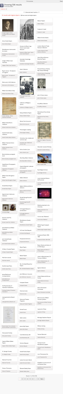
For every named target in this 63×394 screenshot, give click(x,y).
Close (61, 1)
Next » (42, 379)
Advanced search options (31, 12)
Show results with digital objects (28, 15)
